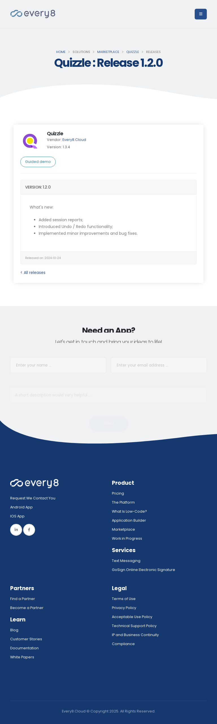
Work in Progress (127, 538)
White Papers (22, 657)
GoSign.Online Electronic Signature (143, 569)
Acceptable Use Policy (132, 616)
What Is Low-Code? (129, 511)
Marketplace (108, 52)
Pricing (118, 493)
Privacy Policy (124, 607)
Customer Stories (26, 639)
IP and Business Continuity (135, 634)
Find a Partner (22, 598)
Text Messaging (126, 560)
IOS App (18, 516)
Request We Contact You (32, 498)
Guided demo (38, 161)
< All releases (32, 272)
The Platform (123, 502)
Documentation (24, 648)
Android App (21, 507)
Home (61, 52)
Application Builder (129, 520)
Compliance (123, 643)
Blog (14, 630)
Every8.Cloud (74, 139)
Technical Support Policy (134, 625)
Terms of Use (124, 598)
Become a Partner (27, 607)
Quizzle (132, 52)
